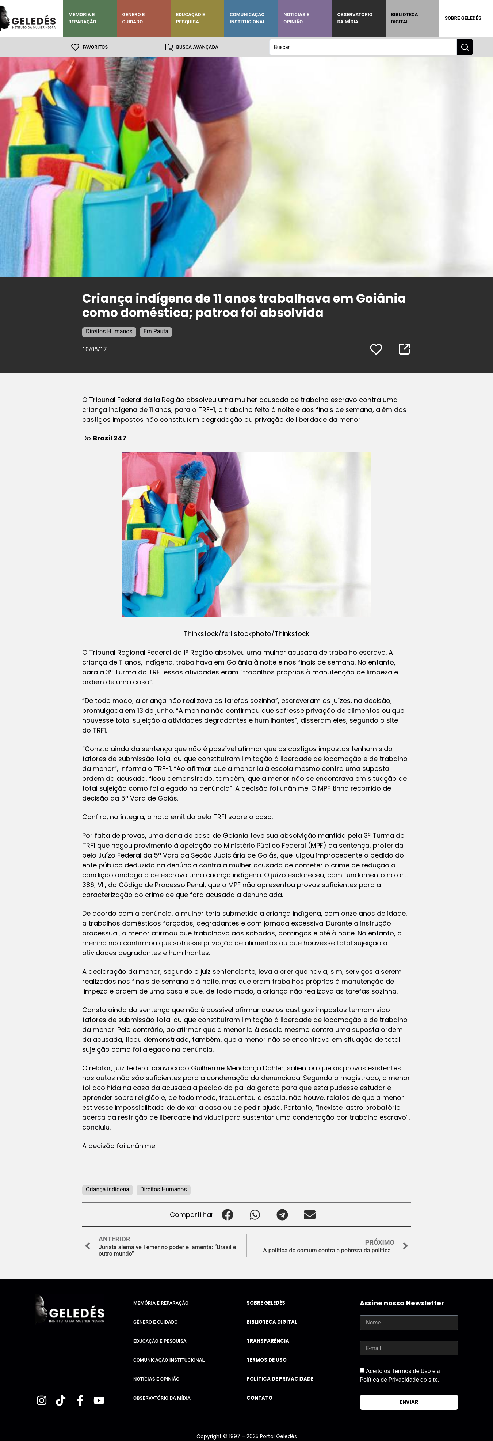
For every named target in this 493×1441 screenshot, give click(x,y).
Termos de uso (266, 1359)
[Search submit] (465, 47)
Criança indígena (107, 1188)
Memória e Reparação (82, 18)
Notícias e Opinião (296, 18)
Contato (259, 1397)
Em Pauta (156, 331)
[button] (227, 1214)
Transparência (267, 1340)
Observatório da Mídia (354, 18)
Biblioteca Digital (404, 18)
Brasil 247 (109, 437)
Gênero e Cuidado (133, 18)
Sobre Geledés (463, 18)
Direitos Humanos (109, 331)
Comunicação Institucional (247, 18)
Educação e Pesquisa (190, 18)
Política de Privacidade (279, 1378)
